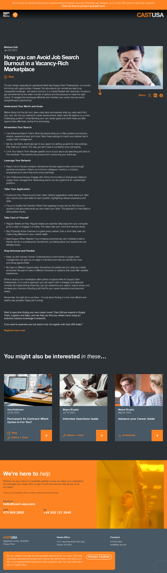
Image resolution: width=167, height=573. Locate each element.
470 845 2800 (13, 512)
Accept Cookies (99, 557)
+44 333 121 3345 (57, 512)
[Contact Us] (15, 14)
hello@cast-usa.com (19, 504)
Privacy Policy (9, 544)
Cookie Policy (20, 565)
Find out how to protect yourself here (83, 6)
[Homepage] (150, 15)
